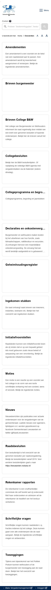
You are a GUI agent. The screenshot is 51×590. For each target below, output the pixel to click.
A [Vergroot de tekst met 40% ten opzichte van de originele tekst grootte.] (47, 35)
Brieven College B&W (19, 119)
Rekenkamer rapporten (20, 482)
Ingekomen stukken (18, 300)
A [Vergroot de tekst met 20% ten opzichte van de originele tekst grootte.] (42, 35)
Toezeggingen (14, 554)
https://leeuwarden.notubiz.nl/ (18, 466)
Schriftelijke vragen (18, 518)
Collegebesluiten (16, 155)
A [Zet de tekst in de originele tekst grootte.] (37, 36)
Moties (9, 373)
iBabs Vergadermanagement (18, 588)
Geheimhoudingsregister (21, 264)
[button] (44, 26)
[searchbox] (21, 26)
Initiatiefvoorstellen (18, 337)
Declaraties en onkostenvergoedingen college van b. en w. (25, 228)
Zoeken (5, 21)
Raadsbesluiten (15, 446)
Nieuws (10, 409)
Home (20, 36)
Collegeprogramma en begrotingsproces (25, 192)
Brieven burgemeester (19, 83)
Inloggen (42, 588)
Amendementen (15, 47)
